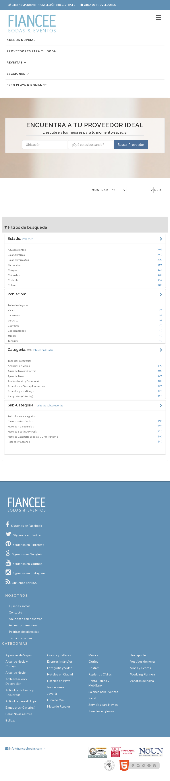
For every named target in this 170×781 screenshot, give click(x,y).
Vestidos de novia (142, 661)
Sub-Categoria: (35, 405)
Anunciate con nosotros (25, 619)
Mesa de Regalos (59, 706)
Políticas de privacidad (24, 631)
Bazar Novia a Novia (19, 714)
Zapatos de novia (142, 681)
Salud (92, 698)
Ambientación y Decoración (85, 381)
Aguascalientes (85, 249)
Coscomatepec (85, 330)
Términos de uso (20, 638)
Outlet (93, 661)
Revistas (17, 62)
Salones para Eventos (103, 692)
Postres (94, 668)
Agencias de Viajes (85, 365)
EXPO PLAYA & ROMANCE (27, 85)
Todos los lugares (18, 305)
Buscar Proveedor (131, 144)
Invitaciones (55, 687)
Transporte (138, 655)
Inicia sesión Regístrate (41, 4)
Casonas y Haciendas (85, 421)
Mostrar (100, 190)
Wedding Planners (143, 674)
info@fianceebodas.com (23, 748)
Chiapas (85, 270)
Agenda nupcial (21, 40)
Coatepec (85, 325)
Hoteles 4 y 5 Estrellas (85, 426)
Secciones (18, 74)
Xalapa (85, 310)
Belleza (10, 720)
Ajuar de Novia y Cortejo (85, 371)
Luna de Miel (55, 700)
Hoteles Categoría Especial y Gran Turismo (85, 436)
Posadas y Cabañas (85, 441)
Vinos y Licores (140, 668)
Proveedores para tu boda (31, 51)
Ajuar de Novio (85, 376)
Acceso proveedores (23, 625)
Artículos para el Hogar (85, 391)
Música (93, 655)
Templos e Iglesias (101, 711)
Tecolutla (85, 340)
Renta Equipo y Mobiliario (99, 683)
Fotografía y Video (59, 668)
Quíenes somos (20, 606)
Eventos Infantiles (60, 661)
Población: (17, 294)
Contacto (15, 612)
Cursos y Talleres (59, 655)
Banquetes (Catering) (85, 396)
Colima (85, 285)
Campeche (85, 265)
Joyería (52, 693)
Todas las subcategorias (22, 416)
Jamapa (85, 335)
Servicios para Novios (103, 704)
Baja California (85, 254)
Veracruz (85, 320)
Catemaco (85, 315)
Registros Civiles (100, 674)
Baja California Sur (85, 260)
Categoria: (31, 350)
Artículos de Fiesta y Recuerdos (85, 386)
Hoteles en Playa (58, 681)
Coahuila (85, 280)
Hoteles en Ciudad (60, 674)
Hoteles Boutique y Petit (85, 431)
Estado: (20, 239)
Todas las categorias (19, 360)
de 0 (157, 190)
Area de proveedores (98, 4)
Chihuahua (85, 275)
